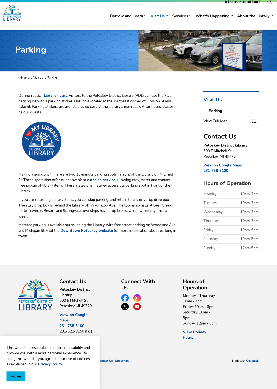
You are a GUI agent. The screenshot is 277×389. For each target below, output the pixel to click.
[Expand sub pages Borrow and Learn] (145, 23)
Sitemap (89, 361)
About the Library (253, 23)
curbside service (101, 180)
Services (180, 23)
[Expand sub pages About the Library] (271, 23)
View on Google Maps (222, 165)
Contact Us (105, 361)
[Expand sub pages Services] (190, 23)
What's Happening (213, 23)
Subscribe (122, 361)
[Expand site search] (269, 9)
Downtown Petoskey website (86, 230)
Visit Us (158, 23)
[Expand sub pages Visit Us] (167, 23)
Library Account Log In (243, 9)
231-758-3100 (215, 170)
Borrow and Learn (126, 23)
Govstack (252, 361)
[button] (226, 121)
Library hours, (56, 95)
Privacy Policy (72, 361)
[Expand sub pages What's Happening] (232, 23)
